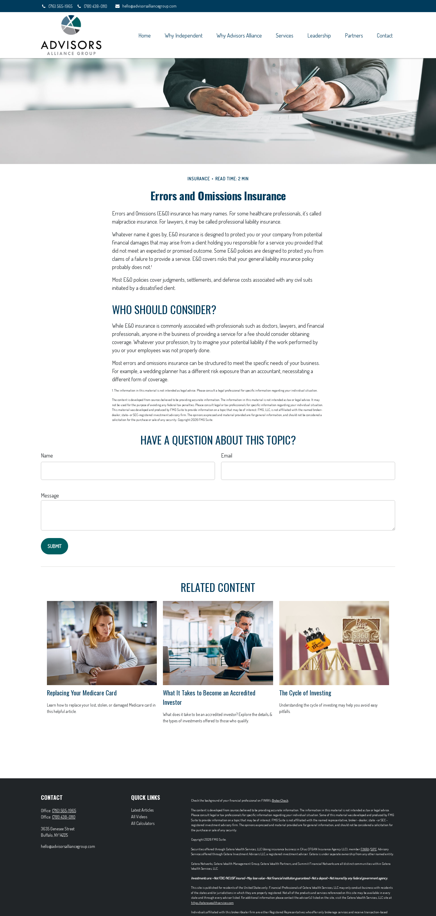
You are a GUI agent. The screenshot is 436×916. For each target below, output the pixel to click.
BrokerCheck (280, 800)
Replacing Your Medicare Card (82, 692)
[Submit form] (54, 546)
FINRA (365, 849)
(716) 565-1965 (57, 6)
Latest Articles (142, 810)
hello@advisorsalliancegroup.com (146, 5)
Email (226, 455)
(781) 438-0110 (91, 6)
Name (47, 455)
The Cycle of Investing (305, 692)
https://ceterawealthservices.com (212, 903)
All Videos (139, 816)
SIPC (374, 849)
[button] (144, 35)
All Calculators (142, 823)
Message (50, 495)
